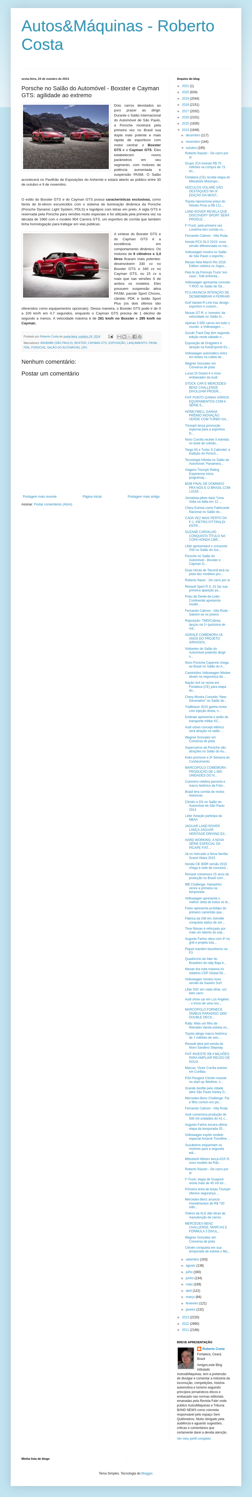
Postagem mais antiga (144, 496)
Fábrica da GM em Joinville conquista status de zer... (205, 920)
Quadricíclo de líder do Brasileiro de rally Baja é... (205, 961)
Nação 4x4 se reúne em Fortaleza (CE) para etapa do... (205, 686)
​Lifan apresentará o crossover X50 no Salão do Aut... (206, 548)
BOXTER (80, 342)
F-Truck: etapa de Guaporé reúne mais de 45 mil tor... (205, 1181)
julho (190, 1272)
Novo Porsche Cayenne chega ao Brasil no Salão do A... (207, 664)
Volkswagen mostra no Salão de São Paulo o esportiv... (206, 254)
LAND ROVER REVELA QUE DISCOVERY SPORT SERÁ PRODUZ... (207, 215)
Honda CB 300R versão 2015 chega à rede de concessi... (206, 866)
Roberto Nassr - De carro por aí (207, 580)
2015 (186, 123)
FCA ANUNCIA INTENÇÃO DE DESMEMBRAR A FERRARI (207, 294)
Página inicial (92, 496)
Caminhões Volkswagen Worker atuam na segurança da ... (208, 674)
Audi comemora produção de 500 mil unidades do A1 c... (206, 1116)
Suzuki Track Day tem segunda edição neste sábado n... (207, 335)
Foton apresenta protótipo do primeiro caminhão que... (205, 910)
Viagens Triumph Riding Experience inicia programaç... (202, 473)
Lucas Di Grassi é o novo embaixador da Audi (203, 375)
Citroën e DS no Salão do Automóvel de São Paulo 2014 (204, 806)
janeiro (191, 1309)
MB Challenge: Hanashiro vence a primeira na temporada (203, 888)
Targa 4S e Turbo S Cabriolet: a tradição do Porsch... (207, 451)
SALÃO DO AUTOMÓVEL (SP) (67, 347)
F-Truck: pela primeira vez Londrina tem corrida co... (205, 227)
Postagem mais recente (40, 496)
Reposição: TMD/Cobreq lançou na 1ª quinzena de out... (205, 624)
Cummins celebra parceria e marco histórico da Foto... (205, 783)
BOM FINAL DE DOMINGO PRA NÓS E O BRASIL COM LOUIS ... (207, 487)
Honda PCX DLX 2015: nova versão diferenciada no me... (207, 243)
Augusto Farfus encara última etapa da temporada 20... (206, 1126)
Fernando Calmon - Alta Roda (206, 236)
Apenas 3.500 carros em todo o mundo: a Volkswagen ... (207, 325)
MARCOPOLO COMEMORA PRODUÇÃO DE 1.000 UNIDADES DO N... (205, 771)
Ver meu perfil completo (194, 1438)
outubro (192, 148)
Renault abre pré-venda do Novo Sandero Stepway (204, 1045)
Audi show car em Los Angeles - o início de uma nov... (207, 1001)
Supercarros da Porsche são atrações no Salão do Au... (206, 749)
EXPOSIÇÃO (116, 342)
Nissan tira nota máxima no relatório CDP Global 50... (205, 971)
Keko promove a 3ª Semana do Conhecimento (207, 759)
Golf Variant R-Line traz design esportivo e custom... (207, 304)
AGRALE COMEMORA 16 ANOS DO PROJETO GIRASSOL (204, 638)
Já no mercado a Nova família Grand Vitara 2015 (206, 856)
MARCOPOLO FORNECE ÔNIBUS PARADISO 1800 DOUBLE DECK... (206, 1013)
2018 (186, 105)
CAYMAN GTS (97, 342)
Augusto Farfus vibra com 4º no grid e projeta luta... (207, 940)
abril (189, 1291)
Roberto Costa (213, 1349)
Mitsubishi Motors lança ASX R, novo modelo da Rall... (207, 1161)
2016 (186, 117)
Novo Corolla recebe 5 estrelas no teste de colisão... (207, 441)
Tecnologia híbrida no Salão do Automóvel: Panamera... (207, 462)
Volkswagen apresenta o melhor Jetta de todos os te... (208, 900)
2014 (186, 130)
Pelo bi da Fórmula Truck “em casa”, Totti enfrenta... (206, 274)
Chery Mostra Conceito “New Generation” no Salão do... (206, 699)
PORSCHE (38, 347)
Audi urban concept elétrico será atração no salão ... (204, 729)
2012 (186, 1324)
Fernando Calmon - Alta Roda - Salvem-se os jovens (207, 612)
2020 (186, 92)
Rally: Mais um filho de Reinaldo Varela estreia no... (207, 1025)
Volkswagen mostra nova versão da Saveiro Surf (203, 981)
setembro (193, 1259)
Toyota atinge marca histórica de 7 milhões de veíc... (206, 1035)
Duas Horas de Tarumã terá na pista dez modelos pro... (207, 572)
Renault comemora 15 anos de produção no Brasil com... (207, 876)
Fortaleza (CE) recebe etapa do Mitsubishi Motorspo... (207, 179)
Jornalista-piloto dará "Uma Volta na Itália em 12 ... (204, 500)
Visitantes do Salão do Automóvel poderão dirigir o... (205, 652)
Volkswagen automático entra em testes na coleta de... (206, 355)
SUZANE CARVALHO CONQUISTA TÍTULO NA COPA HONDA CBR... (205, 536)
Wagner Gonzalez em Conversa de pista (200, 365)
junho (190, 1278)
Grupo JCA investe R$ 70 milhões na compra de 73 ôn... (205, 167)
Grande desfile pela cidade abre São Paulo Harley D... (206, 1090)
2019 (186, 98)
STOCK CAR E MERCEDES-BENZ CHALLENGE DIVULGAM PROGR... (206, 387)
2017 (186, 111)
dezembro (193, 135)
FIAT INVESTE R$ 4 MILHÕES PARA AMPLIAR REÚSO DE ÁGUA (207, 1058)
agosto (191, 1265)
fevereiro (192, 1303)
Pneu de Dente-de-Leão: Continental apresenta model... (202, 600)
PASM (153, 342)
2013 (186, 1317)
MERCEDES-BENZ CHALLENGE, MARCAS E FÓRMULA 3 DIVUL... (206, 1227)
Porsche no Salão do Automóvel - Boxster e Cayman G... (203, 560)
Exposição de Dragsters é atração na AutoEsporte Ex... (207, 345)
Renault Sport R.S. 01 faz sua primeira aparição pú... (206, 588)
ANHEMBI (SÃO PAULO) (56, 342)
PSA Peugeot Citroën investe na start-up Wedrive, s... (206, 1080)
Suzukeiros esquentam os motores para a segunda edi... (204, 1149)
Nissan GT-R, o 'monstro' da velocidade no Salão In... (205, 314)
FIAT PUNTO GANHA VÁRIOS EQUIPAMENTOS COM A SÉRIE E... (207, 401)
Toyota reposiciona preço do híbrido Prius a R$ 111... (205, 203)
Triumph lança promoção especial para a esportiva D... (205, 429)
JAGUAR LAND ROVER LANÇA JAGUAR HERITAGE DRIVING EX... (206, 830)
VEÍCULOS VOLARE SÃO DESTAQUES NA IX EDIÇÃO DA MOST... (204, 191)
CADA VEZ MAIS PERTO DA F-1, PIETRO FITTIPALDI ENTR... (206, 522)
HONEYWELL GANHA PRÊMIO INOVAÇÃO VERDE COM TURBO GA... (207, 415)
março (191, 1297)
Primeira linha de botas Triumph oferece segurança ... (207, 1191)
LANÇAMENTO (137, 342)
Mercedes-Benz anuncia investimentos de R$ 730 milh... (204, 1203)
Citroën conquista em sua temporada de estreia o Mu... (207, 1249)
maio (190, 1284)
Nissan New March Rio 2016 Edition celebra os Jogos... (206, 264)
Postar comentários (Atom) (53, 504)
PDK (26, 347)
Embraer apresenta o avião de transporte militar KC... (206, 719)
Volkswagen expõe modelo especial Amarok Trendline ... (207, 1136)
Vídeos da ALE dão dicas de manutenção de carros (205, 1215)
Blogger (147, 1473)
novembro (193, 142)
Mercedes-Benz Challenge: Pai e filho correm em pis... (207, 1100)
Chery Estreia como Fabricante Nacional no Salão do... (207, 509)
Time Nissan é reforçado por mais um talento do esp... (205, 930)
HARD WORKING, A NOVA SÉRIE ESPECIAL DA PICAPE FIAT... (204, 844)
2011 (186, 1330)
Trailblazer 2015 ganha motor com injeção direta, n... (206, 708)
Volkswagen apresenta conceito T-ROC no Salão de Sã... (207, 284)
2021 (186, 86)
